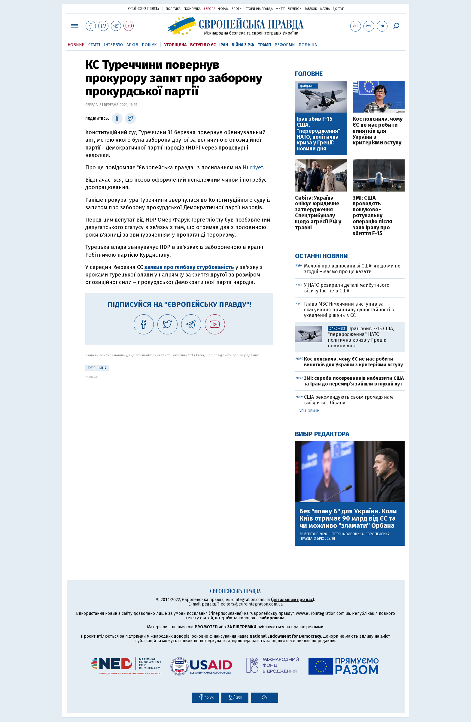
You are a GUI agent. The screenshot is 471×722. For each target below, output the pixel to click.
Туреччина (97, 368)
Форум (223, 9)
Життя (280, 9)
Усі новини (309, 411)
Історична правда (259, 9)
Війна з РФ (243, 44)
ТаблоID (311, 9)
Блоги (237, 9)
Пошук (149, 44)
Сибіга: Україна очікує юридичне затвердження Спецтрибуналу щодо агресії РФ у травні (318, 213)
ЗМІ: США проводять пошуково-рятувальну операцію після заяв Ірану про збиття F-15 (372, 216)
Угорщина (175, 44)
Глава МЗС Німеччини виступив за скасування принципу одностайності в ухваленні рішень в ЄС (349, 309)
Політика (173, 9)
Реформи (285, 44)
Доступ (338, 9)
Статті (94, 44)
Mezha (325, 9)
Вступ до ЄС (203, 44)
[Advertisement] (179, 421)
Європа (209, 9)
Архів (132, 44)
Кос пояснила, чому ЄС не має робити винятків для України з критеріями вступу (378, 131)
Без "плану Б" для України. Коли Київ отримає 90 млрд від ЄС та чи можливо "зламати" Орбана (348, 519)
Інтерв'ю (113, 44)
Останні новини (321, 256)
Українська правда (143, 8)
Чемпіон (295, 9)
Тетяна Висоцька (348, 534)
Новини (76, 44)
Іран (223, 44)
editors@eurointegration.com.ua (252, 604)
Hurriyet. (254, 167)
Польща (308, 44)
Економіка (192, 9)
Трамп (264, 44)
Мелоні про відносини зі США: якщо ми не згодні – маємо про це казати (352, 268)
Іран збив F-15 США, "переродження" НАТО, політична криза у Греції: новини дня (318, 134)
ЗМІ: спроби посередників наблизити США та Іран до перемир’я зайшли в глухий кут (354, 381)
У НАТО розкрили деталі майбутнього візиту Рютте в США (346, 288)
